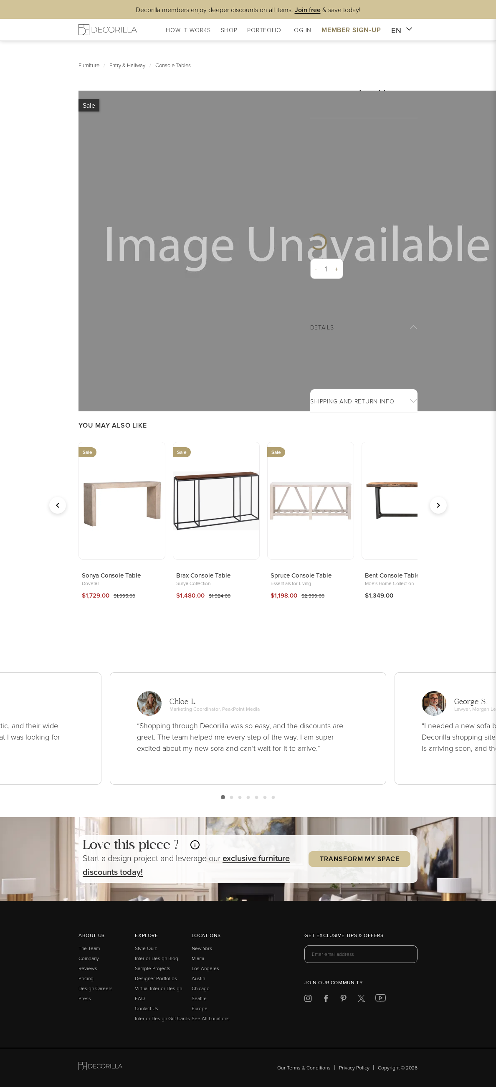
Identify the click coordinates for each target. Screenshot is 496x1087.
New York (202, 948)
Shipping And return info (352, 401)
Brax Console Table (203, 575)
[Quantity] (326, 268)
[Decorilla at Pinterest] (343, 999)
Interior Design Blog (156, 958)
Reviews (87, 968)
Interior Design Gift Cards (162, 1018)
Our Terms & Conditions (304, 1067)
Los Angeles (205, 968)
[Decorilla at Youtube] (380, 1000)
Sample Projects (152, 968)
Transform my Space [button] (359, 859)
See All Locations (211, 1018)
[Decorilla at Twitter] (361, 999)
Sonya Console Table (111, 575)
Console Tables (173, 65)
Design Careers (95, 988)
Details (322, 327)
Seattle (199, 998)
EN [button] (401, 30)
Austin (198, 978)
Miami (198, 958)
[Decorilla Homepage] (107, 30)
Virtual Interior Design (158, 988)
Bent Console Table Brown (402, 575)
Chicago (201, 988)
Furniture (88, 65)
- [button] (316, 269)
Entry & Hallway (127, 65)
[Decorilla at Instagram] (307, 999)
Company (88, 958)
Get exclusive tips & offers (343, 936)
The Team (89, 948)
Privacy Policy (354, 1067)
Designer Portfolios (156, 978)
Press (84, 998)
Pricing (86, 978)
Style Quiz (146, 948)
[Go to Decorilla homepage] (100, 1067)
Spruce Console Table (301, 575)
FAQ (140, 998)
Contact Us (146, 1008)
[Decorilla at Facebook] (325, 999)
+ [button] (337, 269)
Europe (200, 1008)
